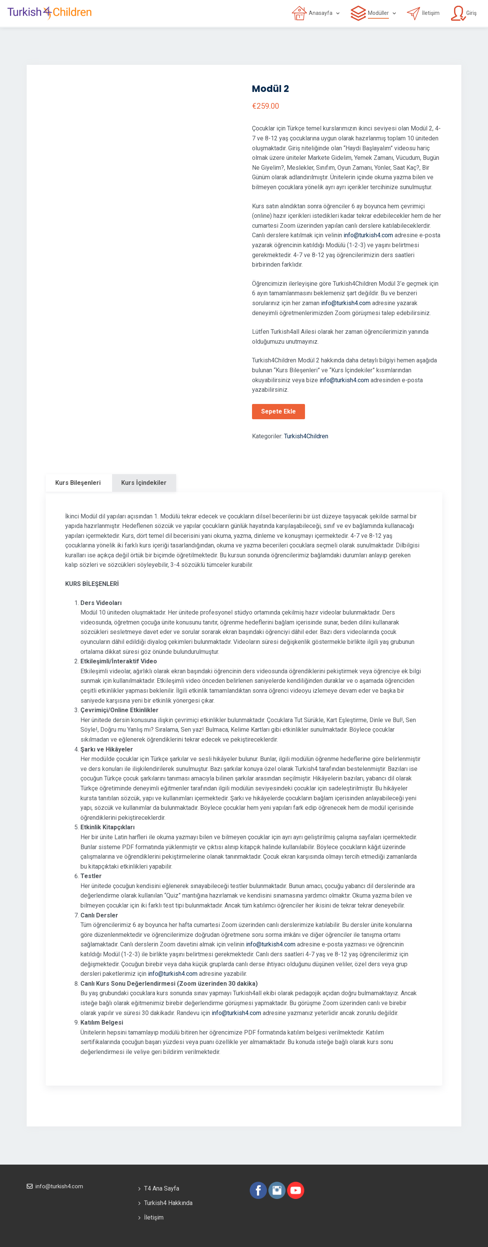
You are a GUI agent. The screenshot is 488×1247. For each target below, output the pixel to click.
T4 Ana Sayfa (161, 1188)
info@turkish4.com (368, 235)
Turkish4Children (306, 436)
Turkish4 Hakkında (168, 1203)
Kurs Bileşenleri (78, 482)
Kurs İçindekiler (144, 482)
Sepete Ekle (278, 411)
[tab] (78, 483)
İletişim (154, 1217)
